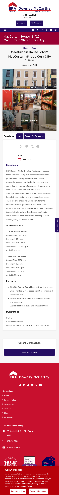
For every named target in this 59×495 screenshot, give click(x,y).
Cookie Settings (18, 491)
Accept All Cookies (38, 491)
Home (25, 48)
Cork (34, 48)
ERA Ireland (9, 417)
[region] (29, 480)
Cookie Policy (10, 404)
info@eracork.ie (13, 447)
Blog (6, 413)
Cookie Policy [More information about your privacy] (26, 486)
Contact (7, 409)
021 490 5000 (13, 441)
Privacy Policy (10, 400)
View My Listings (29, 352)
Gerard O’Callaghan (29, 342)
